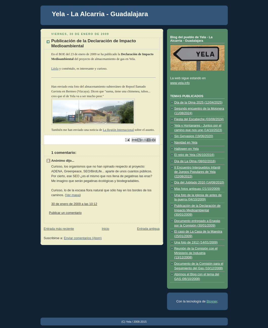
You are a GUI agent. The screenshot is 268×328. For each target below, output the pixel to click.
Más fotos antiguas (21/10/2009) (197, 189)
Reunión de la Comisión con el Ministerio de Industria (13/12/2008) (196, 253)
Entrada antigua (148, 229)
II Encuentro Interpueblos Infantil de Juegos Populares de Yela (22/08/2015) (197, 172)
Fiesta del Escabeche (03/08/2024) (199, 119)
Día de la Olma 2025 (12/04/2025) (198, 102)
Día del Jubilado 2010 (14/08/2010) (199, 182)
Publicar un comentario (65, 213)
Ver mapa (73, 195)
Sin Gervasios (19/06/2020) (193, 136)
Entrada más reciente (59, 229)
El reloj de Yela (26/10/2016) (194, 155)
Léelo (55, 68)
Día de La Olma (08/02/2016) (195, 161)
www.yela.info (180, 83)
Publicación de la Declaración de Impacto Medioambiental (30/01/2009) (197, 210)
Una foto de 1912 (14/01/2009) (196, 242)
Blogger (212, 301)
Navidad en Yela (185, 142)
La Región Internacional (118, 130)
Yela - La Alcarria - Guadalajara (100, 14)
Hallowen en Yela (186, 149)
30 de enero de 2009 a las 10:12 (74, 204)
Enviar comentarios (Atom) (82, 238)
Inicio (105, 229)
